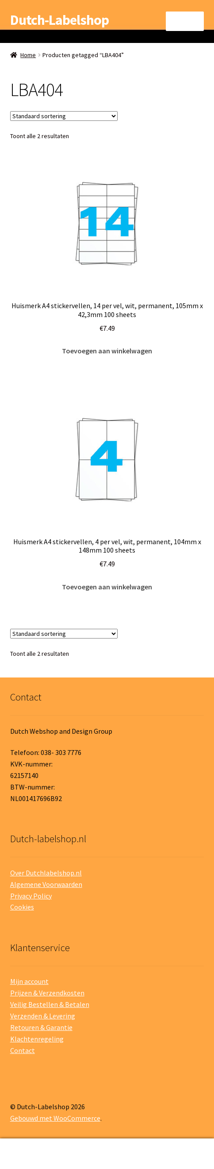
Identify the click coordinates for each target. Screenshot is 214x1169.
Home (28, 55)
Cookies (22, 906)
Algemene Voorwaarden (46, 884)
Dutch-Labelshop (59, 20)
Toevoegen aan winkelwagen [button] (107, 350)
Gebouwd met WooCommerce (55, 1118)
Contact (22, 1050)
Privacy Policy (31, 895)
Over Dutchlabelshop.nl (46, 872)
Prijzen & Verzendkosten (47, 992)
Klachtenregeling (37, 1038)
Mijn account (29, 981)
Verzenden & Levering (42, 1015)
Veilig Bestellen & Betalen (49, 1004)
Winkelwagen (166, 1147)
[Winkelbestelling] (64, 116)
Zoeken (106, 1154)
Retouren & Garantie (41, 1027)
